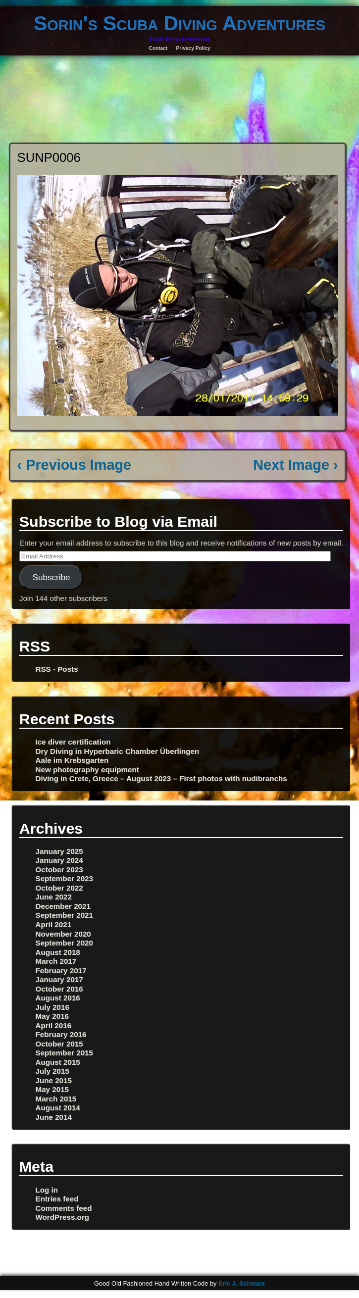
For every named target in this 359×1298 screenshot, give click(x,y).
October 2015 (59, 1044)
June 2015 (54, 1080)
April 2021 (54, 924)
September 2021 (65, 915)
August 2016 (58, 998)
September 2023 (65, 878)
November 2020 (63, 934)
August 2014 (58, 1107)
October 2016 (59, 989)
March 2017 (56, 961)
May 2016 (52, 1016)
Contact (158, 48)
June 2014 (54, 1117)
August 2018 (58, 952)
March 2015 (56, 1099)
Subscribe (51, 577)
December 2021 (63, 906)
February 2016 (61, 1034)
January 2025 (59, 851)
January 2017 (59, 979)
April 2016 (54, 1025)
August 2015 (58, 1062)
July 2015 (52, 1071)
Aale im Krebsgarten (72, 760)
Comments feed (64, 1208)
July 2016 (52, 1007)
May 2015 (52, 1089)
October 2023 (59, 869)
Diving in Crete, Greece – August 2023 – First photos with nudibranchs (161, 778)
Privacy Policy (193, 48)
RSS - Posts (57, 669)
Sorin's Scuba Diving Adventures (179, 23)
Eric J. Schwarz (241, 1283)
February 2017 (61, 970)
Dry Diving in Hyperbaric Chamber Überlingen (118, 751)
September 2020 (65, 943)
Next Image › (295, 465)
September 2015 (65, 1052)
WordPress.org (63, 1217)
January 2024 (59, 860)
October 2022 (59, 888)
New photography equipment (87, 769)
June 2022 (54, 897)
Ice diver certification (73, 742)
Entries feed (57, 1199)
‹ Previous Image (74, 465)
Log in (47, 1190)
